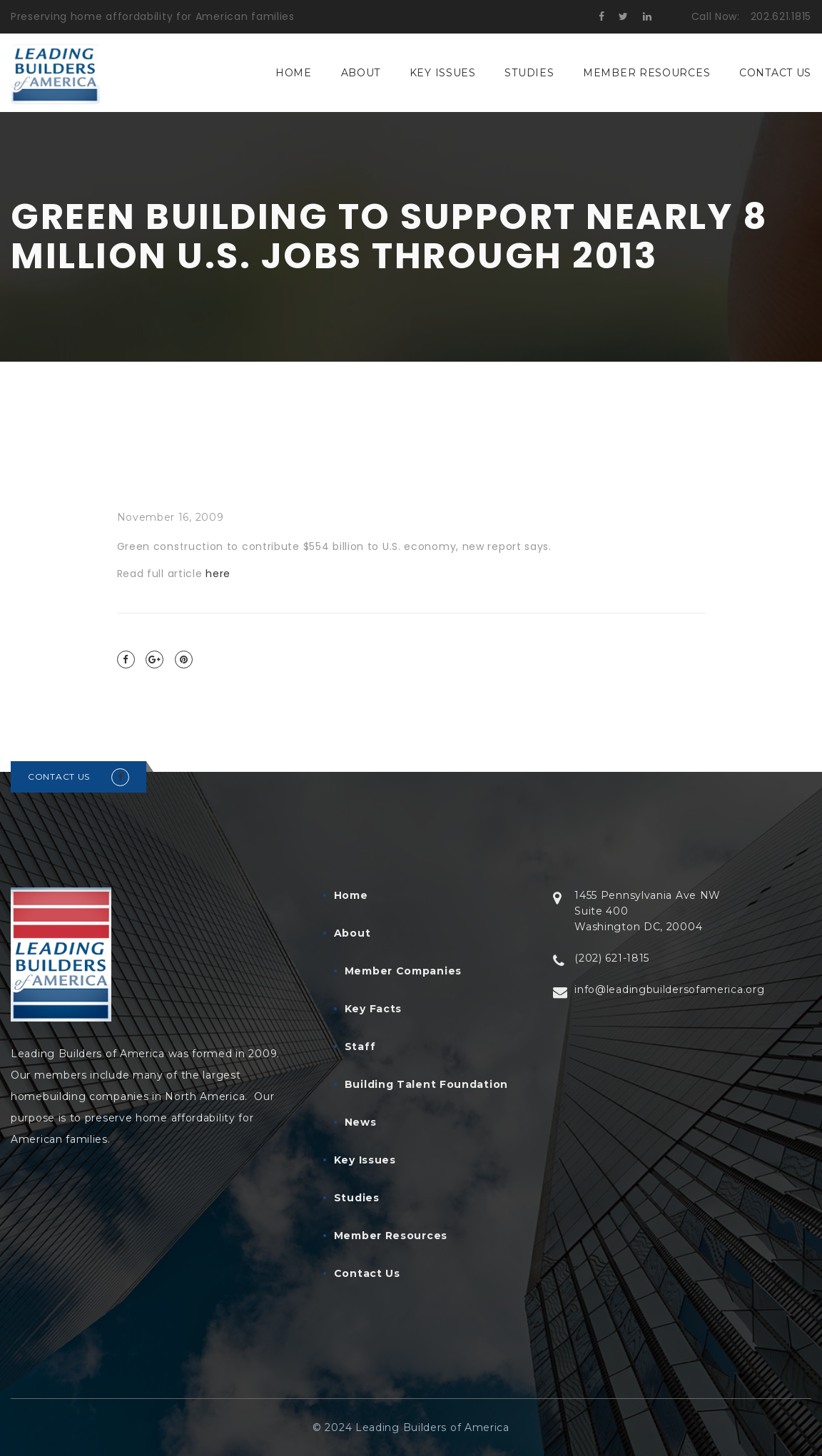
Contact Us (775, 72)
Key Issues (443, 72)
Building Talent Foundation (426, 1084)
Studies (529, 72)
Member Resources (646, 72)
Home (293, 72)
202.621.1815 (781, 16)
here (218, 573)
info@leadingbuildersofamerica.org (669, 989)
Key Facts (373, 1008)
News (361, 1122)
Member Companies (403, 970)
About (361, 72)
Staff (360, 1046)
